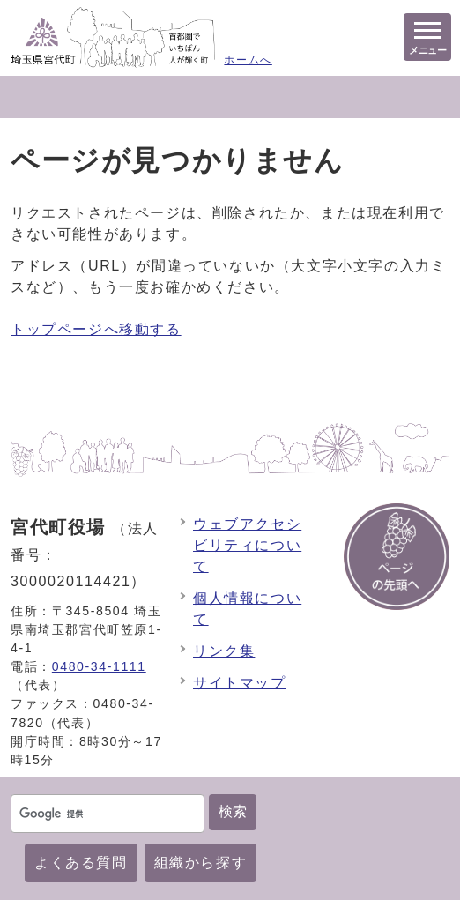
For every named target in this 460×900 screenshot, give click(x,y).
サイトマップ (239, 682)
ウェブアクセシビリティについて (247, 545)
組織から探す (201, 862)
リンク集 (224, 650)
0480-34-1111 (99, 666)
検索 (233, 811)
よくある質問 (81, 862)
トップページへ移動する (96, 329)
